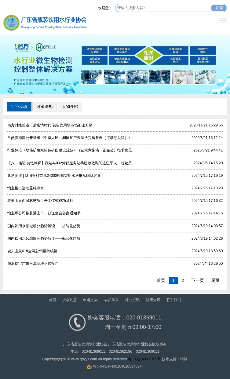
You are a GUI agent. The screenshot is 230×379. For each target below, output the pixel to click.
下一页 (197, 280)
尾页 (215, 280)
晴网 (184, 359)
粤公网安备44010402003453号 (118, 366)
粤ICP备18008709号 (144, 359)
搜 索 (218, 8)
